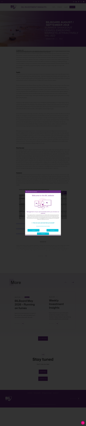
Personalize (52, 230)
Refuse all (43, 234)
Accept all (33, 230)
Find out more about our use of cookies (43, 226)
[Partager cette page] (83, 423)
